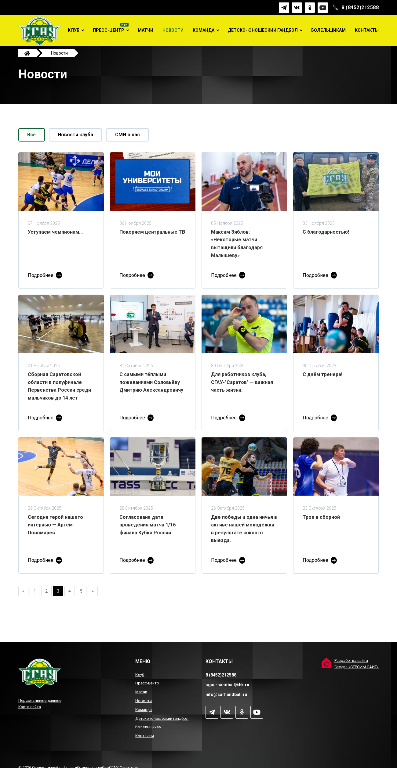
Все (32, 141)
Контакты (367, 30)
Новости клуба (78, 141)
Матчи (145, 30)
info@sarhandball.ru (226, 694)
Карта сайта (29, 707)
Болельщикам (328, 30)
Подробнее (40, 282)
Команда (203, 30)
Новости (173, 30)
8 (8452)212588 (360, 7)
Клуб (73, 30)
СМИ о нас (131, 141)
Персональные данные (39, 700)
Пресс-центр (108, 30)
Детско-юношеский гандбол (263, 30)
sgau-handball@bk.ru (227, 684)
